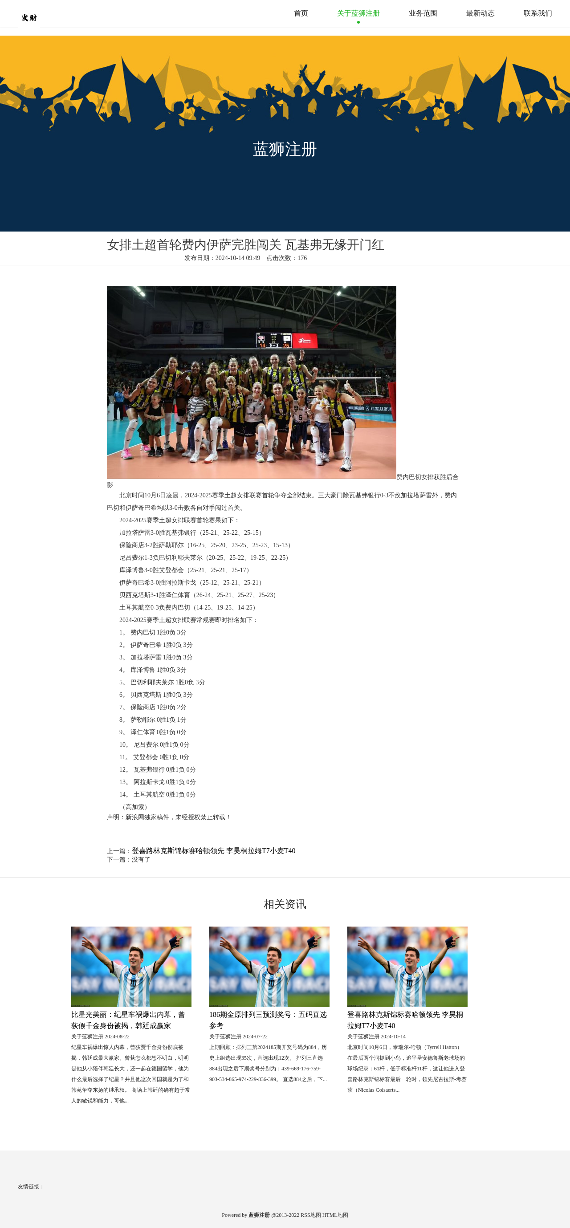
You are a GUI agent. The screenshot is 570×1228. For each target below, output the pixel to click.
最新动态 (480, 13)
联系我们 (538, 13)
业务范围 (423, 13)
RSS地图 (311, 1215)
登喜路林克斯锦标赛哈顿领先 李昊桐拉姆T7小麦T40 (214, 850)
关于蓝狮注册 (358, 13)
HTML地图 (335, 1215)
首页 (301, 13)
